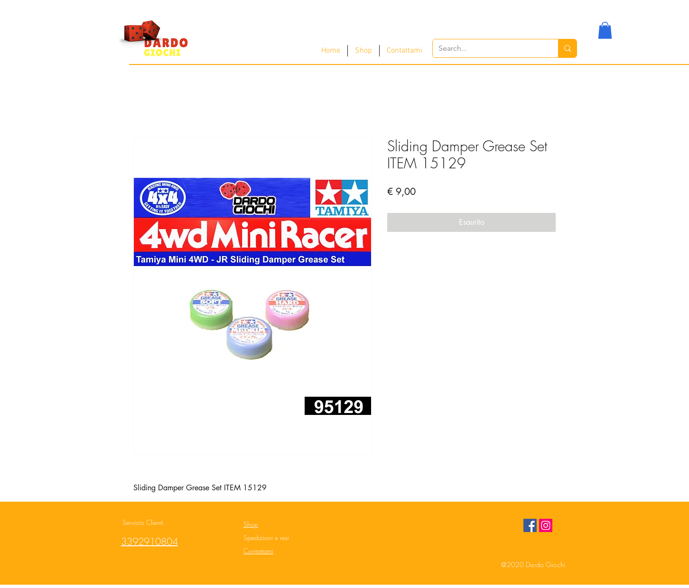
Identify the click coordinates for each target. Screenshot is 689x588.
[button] (605, 30)
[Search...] (488, 48)
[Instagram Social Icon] (545, 525)
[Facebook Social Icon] (530, 525)
